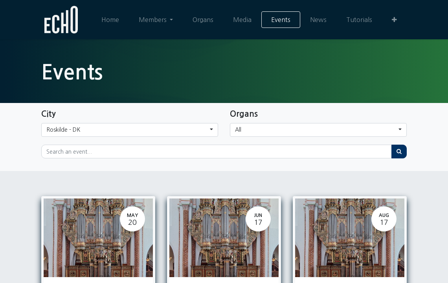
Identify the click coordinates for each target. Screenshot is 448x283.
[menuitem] (110, 19)
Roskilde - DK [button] (63, 129)
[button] (394, 19)
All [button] (238, 129)
